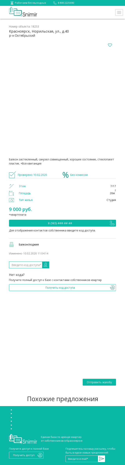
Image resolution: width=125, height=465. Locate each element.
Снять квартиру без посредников (35, 410)
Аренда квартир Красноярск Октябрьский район (44, 421)
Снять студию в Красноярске (32, 413)
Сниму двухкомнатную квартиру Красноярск (42, 428)
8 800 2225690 (63, 2)
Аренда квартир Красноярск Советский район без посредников (54, 417)
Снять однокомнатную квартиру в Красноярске (44, 425)
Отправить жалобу (99, 382)
